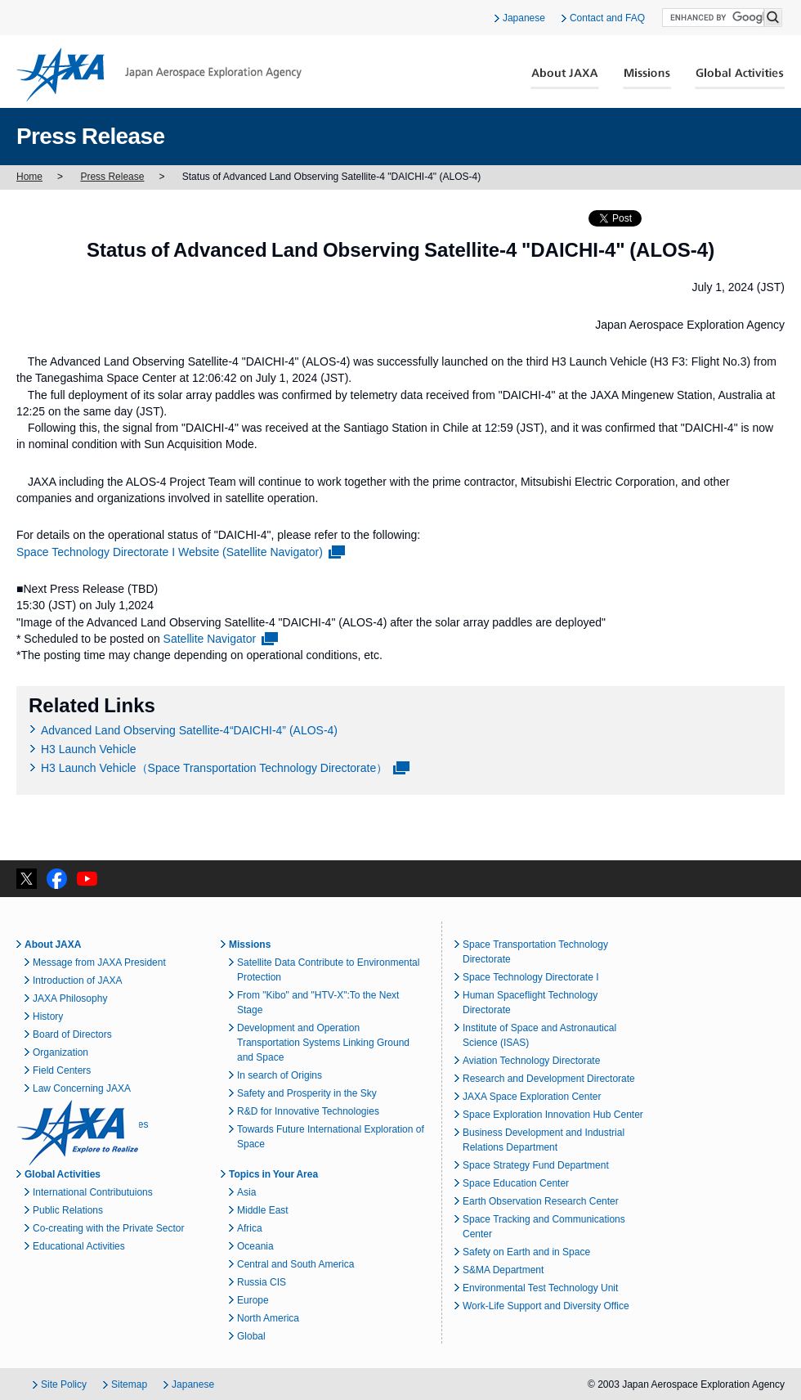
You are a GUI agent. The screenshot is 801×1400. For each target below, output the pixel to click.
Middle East (263, 1210)
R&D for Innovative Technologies (308, 1111)
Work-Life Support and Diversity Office (546, 1306)
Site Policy (64, 1384)
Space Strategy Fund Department (536, 1165)
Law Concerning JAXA (82, 1088)
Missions (647, 78)
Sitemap (129, 1384)
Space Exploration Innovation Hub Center (553, 1114)
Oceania (255, 1246)
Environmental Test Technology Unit (540, 1288)
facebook (57, 878)
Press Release (112, 176)
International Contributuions (93, 1192)
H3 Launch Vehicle (88, 749)
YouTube (87, 878)
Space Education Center (516, 1183)
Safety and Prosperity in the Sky (307, 1093)
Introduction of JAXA (77, 980)
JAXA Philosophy (70, 998)
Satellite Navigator (210, 638)
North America (268, 1318)
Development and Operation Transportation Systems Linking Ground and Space (323, 1042)
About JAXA (565, 78)
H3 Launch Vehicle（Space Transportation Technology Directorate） (214, 767)
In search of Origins (279, 1075)
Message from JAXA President (99, 962)
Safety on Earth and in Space (526, 1252)
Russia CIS (261, 1282)
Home (29, 176)
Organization (60, 1052)
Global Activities (740, 78)
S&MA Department (503, 1270)
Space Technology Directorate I (531, 977)
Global (251, 1336)
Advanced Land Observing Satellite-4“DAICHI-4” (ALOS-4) (189, 730)
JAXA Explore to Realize (77, 1132)
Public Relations (68, 1210)
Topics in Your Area (273, 1174)
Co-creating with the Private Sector (108, 1228)
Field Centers (62, 1070)
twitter (26, 878)
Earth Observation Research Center (541, 1201)
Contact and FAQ (607, 18)
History (48, 1016)
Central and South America (295, 1264)
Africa (249, 1228)
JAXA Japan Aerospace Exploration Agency (159, 74)
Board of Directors (72, 1034)
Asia (246, 1192)
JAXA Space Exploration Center (532, 1096)
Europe (253, 1300)
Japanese (524, 18)
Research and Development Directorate (549, 1078)
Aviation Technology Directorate (531, 1060)
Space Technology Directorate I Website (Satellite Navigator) (169, 552)
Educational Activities (79, 1246)
